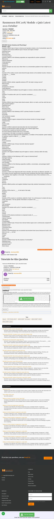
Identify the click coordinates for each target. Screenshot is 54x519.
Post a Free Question (8, 1)
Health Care (10, 32)
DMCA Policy (30, 474)
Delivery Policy (31, 483)
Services (24, 6)
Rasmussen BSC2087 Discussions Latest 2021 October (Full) (16, 356)
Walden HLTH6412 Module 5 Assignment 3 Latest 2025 (15, 417)
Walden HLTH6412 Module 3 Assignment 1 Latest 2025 (15, 442)
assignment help (6, 389)
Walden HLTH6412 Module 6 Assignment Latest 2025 (14, 412)
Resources (29, 6)
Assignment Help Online (6, 500)
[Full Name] (40, 494)
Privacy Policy (31, 481)
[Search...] (25, 11)
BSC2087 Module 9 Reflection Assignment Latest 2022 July (16, 372)
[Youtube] (50, 2)
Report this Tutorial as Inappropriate (8, 285)
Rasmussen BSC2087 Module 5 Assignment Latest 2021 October (17, 366)
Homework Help (5, 498)
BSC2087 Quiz (8, 321)
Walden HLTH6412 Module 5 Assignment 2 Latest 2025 (15, 424)
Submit (31, 503)
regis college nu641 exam (8, 394)
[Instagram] (45, 2)
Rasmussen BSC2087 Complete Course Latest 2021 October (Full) (17, 334)
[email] (40, 498)
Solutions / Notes (40, 6)
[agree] (28, 501)
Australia (3, 477)
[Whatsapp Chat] (3, 513)
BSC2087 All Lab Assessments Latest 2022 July (13, 339)
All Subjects (4, 493)
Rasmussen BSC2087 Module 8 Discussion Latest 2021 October (17, 377)
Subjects (34, 6)
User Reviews (4, 504)
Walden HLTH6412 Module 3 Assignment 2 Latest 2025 (15, 436)
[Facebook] (43, 2)
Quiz (4, 319)
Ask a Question (49, 6)
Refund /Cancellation (32, 485)
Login (32, 1)
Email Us (27, 457)
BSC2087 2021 (37, 319)
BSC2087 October (24, 319)
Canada (3, 479)
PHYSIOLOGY (12, 319)
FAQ (29, 472)
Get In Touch (48, 457)
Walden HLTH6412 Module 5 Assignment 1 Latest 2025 (15, 431)
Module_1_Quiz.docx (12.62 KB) (11, 312)
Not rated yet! (15, 269)
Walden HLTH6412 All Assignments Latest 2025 (13, 405)
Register (38, 1)
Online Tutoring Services (6, 502)
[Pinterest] (47, 2)
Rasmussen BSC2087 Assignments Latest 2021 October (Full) (16, 345)
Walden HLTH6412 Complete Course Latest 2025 (13, 398)
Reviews (20, 1)
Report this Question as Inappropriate (45, 249)
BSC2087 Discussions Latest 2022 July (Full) (12, 361)
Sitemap (29, 478)
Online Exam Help (5, 495)
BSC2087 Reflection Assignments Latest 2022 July (14, 350)
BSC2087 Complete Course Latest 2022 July (12, 329)
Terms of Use (30, 476)
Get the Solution (26, 299)
